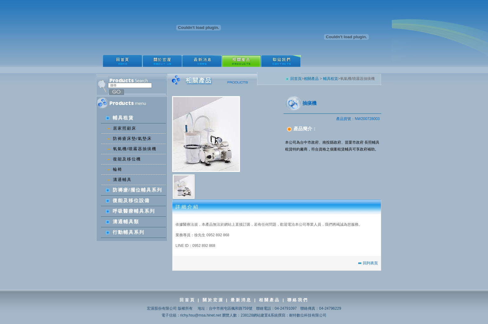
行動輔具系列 (125, 232)
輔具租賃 (120, 117)
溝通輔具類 (122, 221)
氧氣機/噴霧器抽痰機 (132, 148)
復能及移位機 (124, 159)
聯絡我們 (297, 300)
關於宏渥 (213, 300)
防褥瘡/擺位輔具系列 (134, 189)
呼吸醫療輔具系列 (130, 211)
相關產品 (311, 78)
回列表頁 (368, 263)
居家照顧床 (121, 128)
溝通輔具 (119, 179)
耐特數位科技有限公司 (307, 315)
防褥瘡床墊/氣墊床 (129, 138)
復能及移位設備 (128, 200)
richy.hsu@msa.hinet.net (200, 315)
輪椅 (114, 169)
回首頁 (294, 78)
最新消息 (240, 300)
